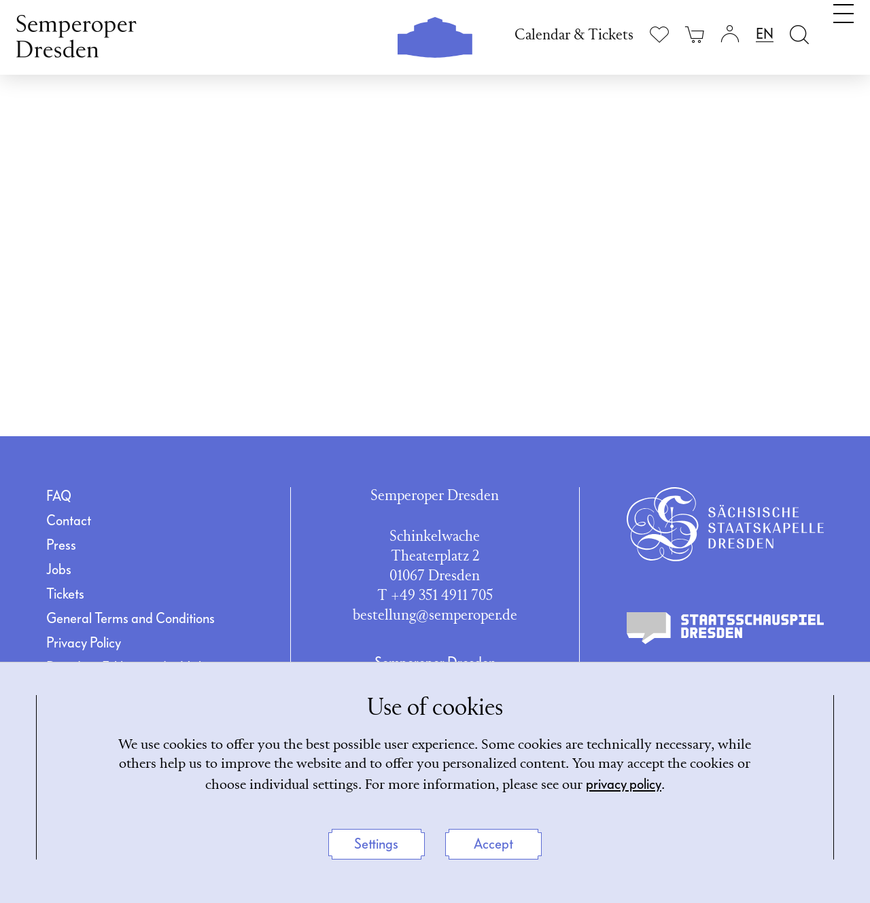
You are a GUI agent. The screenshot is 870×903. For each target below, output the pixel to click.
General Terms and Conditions (130, 618)
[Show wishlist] (659, 34)
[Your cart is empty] (694, 34)
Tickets (65, 593)
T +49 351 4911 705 (435, 596)
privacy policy (660, 783)
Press (61, 544)
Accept (493, 843)
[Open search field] (799, 34)
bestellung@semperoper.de (435, 616)
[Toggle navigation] (843, 32)
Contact (68, 520)
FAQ (58, 496)
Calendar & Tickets (574, 36)
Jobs (58, 569)
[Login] (730, 34)
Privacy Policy (83, 642)
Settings (376, 843)
